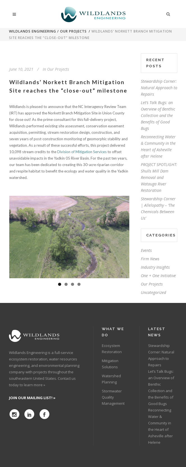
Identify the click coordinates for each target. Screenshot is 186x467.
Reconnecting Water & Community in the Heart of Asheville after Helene (160, 426)
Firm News (150, 258)
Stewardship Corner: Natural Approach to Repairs (159, 88)
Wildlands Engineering (32, 31)
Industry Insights (155, 267)
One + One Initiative (158, 275)
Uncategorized (153, 292)
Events (146, 250)
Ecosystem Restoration (112, 348)
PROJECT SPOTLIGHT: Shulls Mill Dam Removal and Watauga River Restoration (159, 177)
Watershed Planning (111, 379)
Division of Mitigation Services (82, 151)
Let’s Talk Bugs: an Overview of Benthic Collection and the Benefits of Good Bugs (158, 115)
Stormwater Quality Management (113, 397)
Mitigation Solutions (110, 363)
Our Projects (73, 31)
